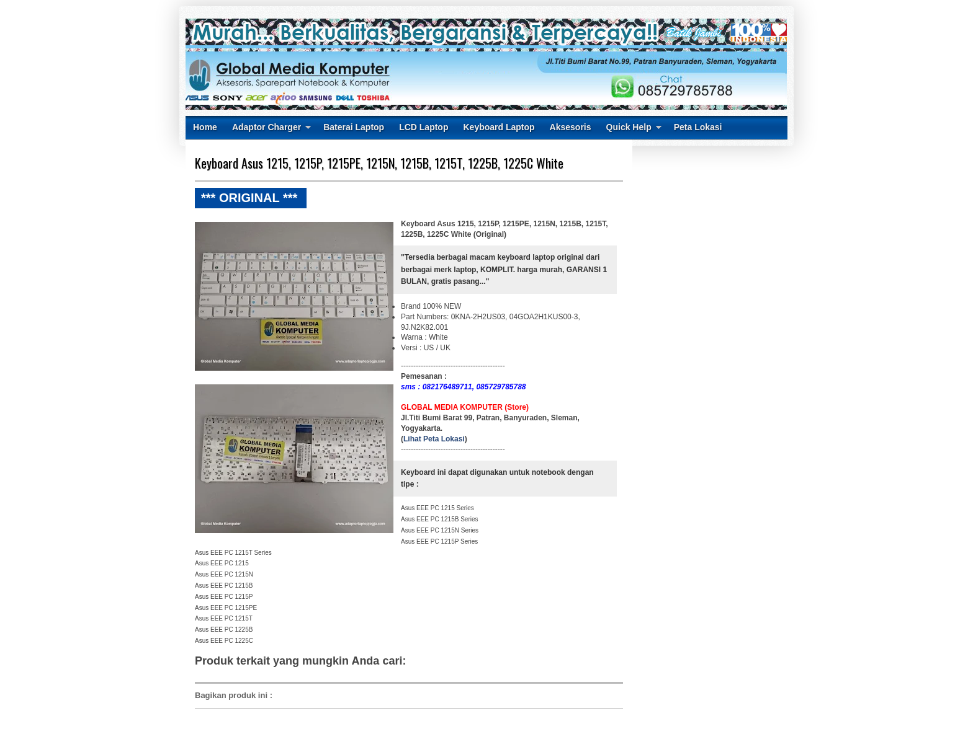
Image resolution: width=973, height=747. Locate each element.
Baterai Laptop (353, 127)
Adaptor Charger (266, 127)
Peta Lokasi (698, 127)
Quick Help (629, 127)
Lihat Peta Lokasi (434, 439)
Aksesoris (570, 127)
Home (205, 127)
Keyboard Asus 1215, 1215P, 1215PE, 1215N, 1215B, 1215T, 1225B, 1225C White (379, 163)
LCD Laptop (423, 127)
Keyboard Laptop (498, 127)
